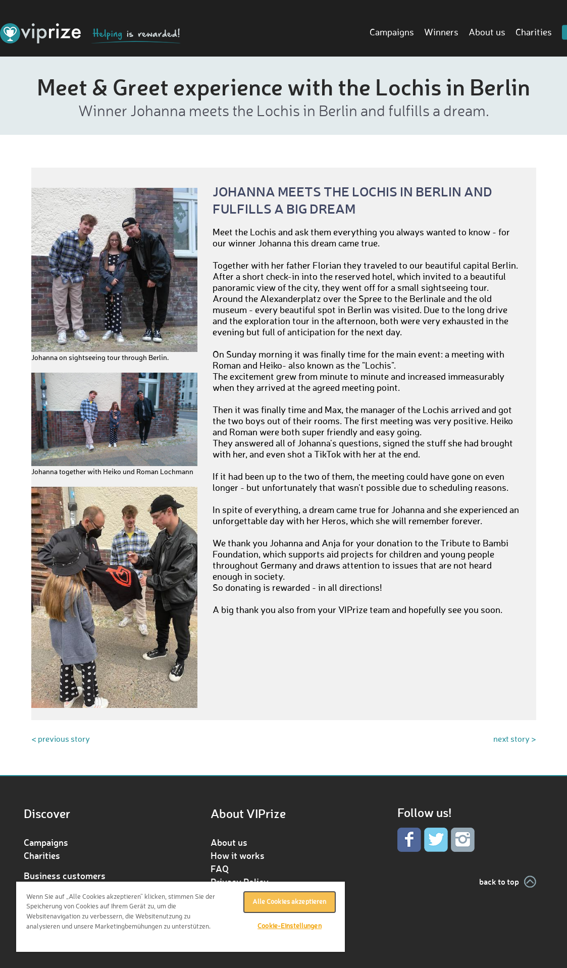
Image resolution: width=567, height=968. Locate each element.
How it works (238, 855)
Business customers (65, 876)
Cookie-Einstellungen (289, 926)
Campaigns (392, 32)
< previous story (60, 740)
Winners (441, 32)
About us (487, 32)
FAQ (220, 868)
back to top (499, 881)
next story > (514, 740)
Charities (534, 32)
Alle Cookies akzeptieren (289, 902)
